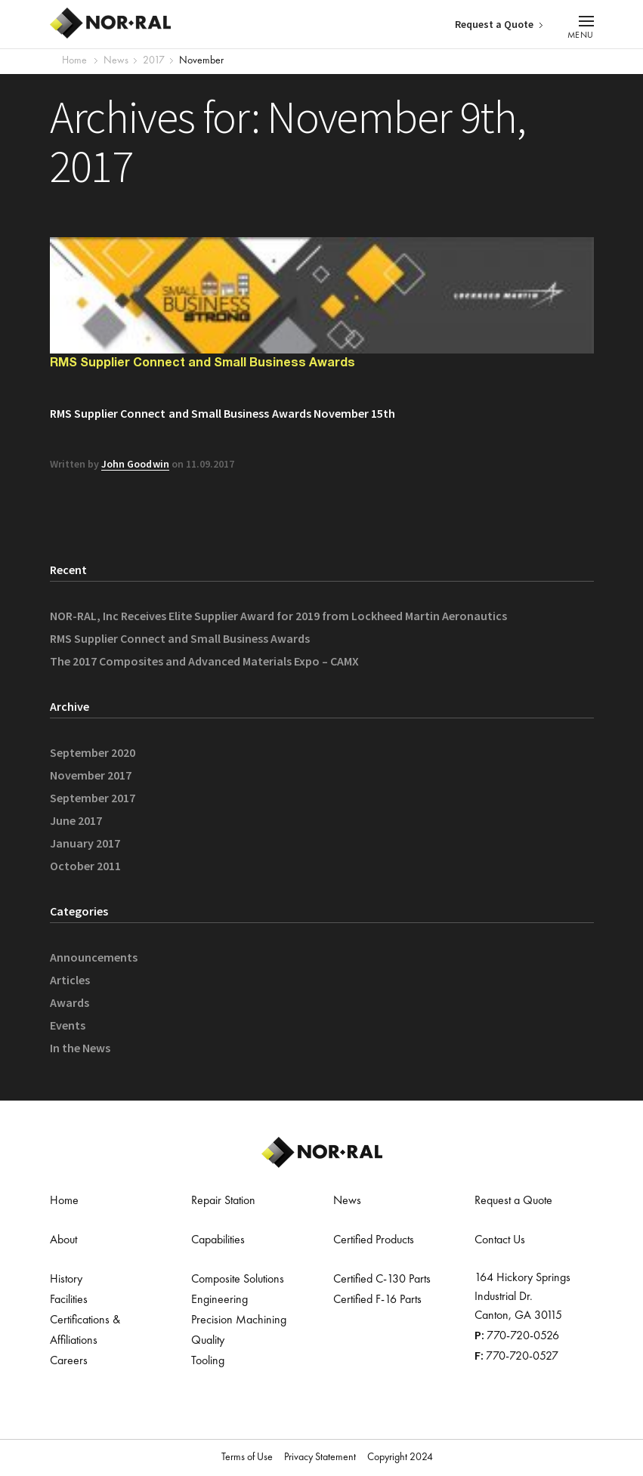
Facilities (69, 1300)
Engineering (219, 1300)
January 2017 (85, 843)
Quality (207, 1341)
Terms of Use (247, 1457)
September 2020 (92, 752)
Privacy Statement (320, 1457)
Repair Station (223, 1201)
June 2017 (76, 820)
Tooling (207, 1361)
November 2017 (90, 775)
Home (74, 60)
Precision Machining (238, 1320)
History (66, 1280)
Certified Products (373, 1240)
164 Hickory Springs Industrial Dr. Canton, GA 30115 (522, 1297)
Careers (69, 1361)
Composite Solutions (237, 1280)
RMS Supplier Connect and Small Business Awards (202, 363)
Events (67, 1025)
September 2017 (92, 797)
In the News (80, 1047)
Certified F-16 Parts (377, 1300)
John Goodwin (135, 464)
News (347, 1201)
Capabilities (218, 1240)
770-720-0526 (523, 1336)
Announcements (94, 957)
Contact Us (500, 1240)
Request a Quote (494, 24)
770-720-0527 (522, 1357)
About (63, 1240)
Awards (69, 1002)
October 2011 (85, 865)
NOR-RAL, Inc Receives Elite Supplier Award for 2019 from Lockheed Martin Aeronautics (278, 615)
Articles (70, 979)
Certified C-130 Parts (382, 1280)
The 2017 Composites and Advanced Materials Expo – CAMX (204, 661)
